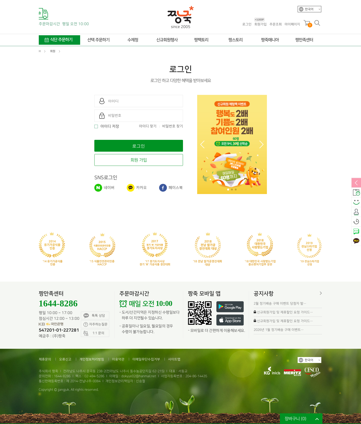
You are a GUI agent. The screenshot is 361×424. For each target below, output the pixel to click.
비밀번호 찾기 (172, 126)
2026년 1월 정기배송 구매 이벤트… (279, 329)
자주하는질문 (95, 324)
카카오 (137, 188)
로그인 (247, 24)
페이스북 (171, 188)
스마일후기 (356, 203)
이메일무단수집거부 (146, 359)
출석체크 (356, 212)
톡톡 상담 (94, 315)
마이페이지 (292, 24)
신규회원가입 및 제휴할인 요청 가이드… (285, 312)
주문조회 (276, 24)
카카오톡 (356, 241)
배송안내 (356, 193)
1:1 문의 (93, 333)
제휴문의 (45, 359)
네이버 (104, 188)
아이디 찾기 (148, 126)
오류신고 (65, 359)
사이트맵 (174, 359)
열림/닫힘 (356, 183)
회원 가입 (138, 160)
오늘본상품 (356, 222)
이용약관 (118, 359)
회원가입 (260, 24)
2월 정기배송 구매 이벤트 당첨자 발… (280, 303)
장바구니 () (295, 418)
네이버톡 (356, 232)
